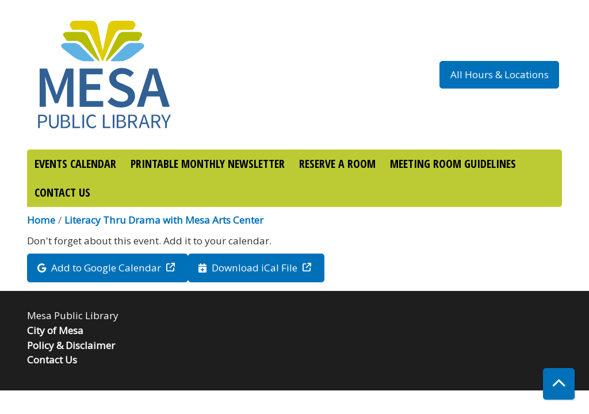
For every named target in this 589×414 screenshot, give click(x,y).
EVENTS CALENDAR (75, 163)
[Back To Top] (559, 384)
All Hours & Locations (499, 74)
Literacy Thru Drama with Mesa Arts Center (163, 220)
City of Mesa (55, 330)
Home (41, 220)
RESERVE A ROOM (337, 163)
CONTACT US (62, 192)
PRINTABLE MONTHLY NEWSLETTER (208, 163)
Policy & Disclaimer (71, 345)
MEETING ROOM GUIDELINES (453, 163)
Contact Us (52, 359)
